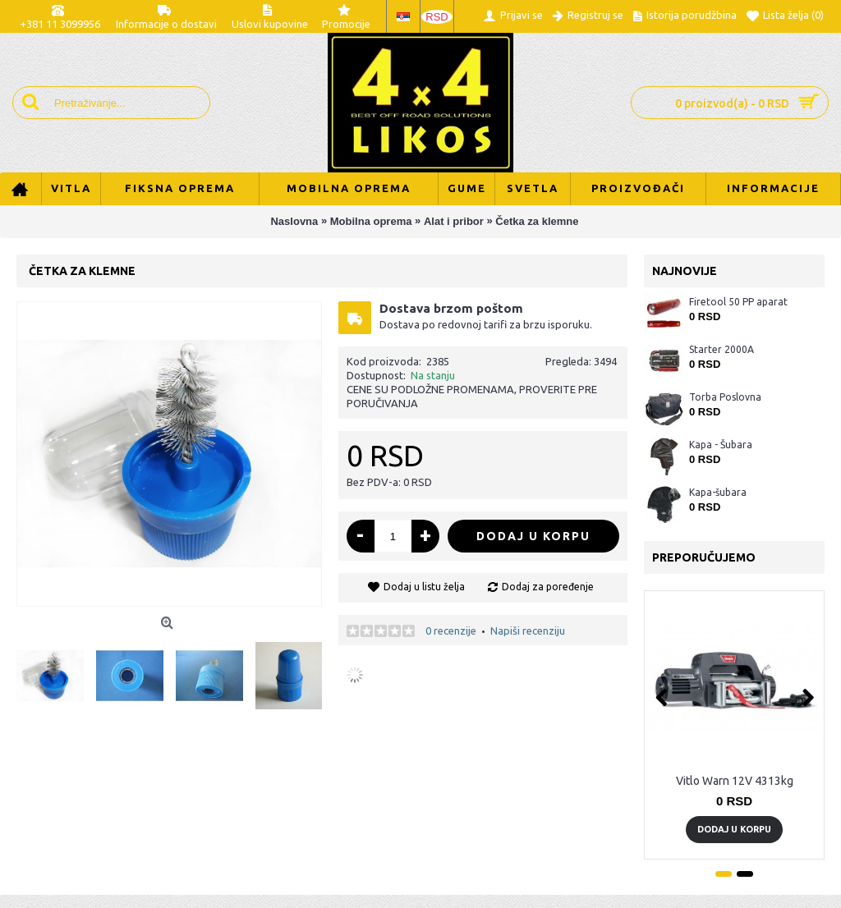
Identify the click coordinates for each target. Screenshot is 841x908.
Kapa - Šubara (720, 444)
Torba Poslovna (725, 397)
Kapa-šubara (718, 492)
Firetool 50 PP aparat (738, 301)
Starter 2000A (721, 349)
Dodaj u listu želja (424, 586)
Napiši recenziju (527, 630)
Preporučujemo (704, 557)
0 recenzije (450, 630)
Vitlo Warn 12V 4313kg (734, 780)
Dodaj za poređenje (548, 586)
